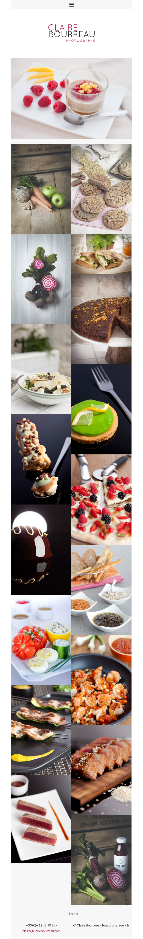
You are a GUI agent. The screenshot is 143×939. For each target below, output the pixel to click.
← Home (71, 913)
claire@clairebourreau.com (41, 931)
